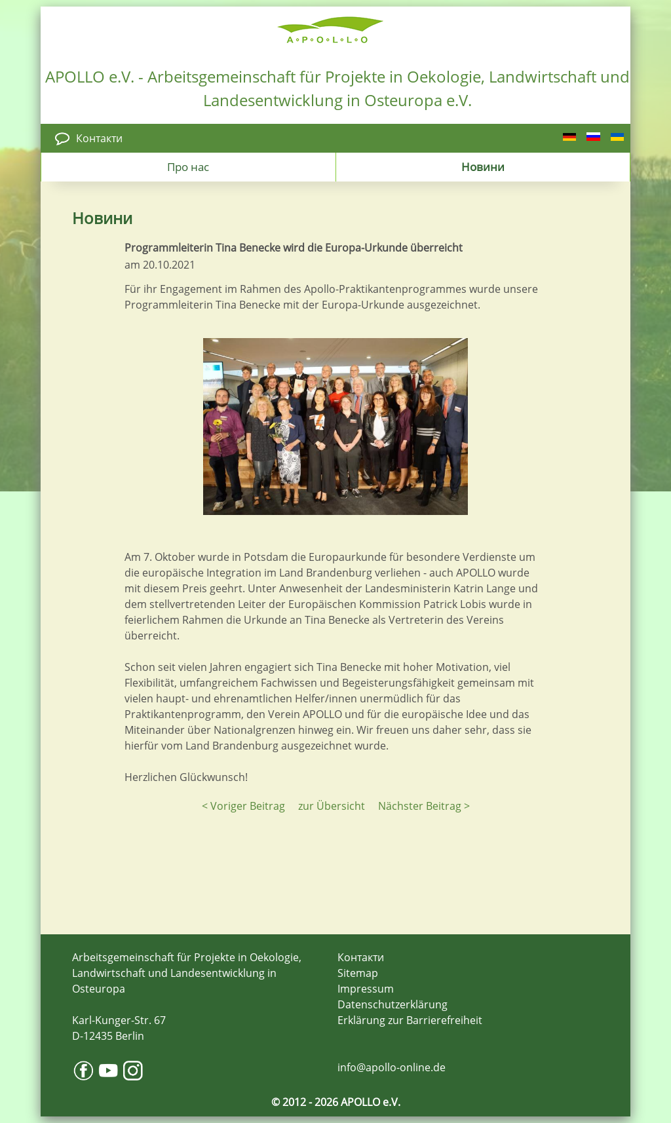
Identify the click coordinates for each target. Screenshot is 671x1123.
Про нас (188, 166)
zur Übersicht (331, 806)
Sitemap (357, 973)
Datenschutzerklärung (392, 1004)
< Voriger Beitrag (243, 806)
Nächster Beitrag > (424, 806)
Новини (483, 166)
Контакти (99, 138)
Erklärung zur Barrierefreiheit (409, 1020)
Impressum (365, 988)
